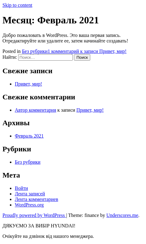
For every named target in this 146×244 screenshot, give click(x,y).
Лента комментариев (36, 199)
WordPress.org (29, 204)
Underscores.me (122, 215)
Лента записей (30, 193)
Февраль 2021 (29, 135)
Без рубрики (34, 51)
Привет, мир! (28, 83)
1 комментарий (87, 51)
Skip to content (17, 5)
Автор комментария (35, 110)
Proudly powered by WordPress (34, 215)
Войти (21, 188)
